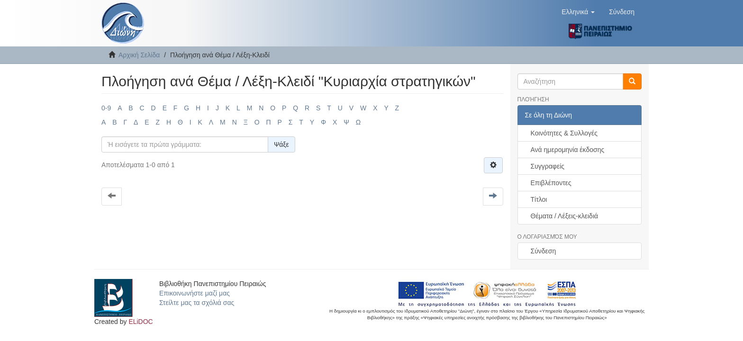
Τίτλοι (539, 199)
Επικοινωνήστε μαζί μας (194, 293)
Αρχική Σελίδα (139, 55)
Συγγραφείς (548, 166)
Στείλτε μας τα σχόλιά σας (196, 302)
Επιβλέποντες (551, 183)
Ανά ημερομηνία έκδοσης (568, 149)
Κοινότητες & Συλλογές (564, 133)
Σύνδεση (543, 251)
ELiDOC (140, 321)
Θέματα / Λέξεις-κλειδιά (564, 216)
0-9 (106, 108)
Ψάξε (281, 144)
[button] (578, 12)
